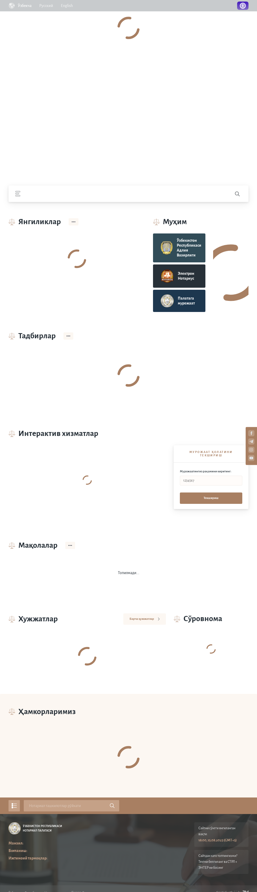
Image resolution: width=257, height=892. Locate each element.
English (67, 6)
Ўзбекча (24, 6)
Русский (46, 6)
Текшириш (211, 498)
